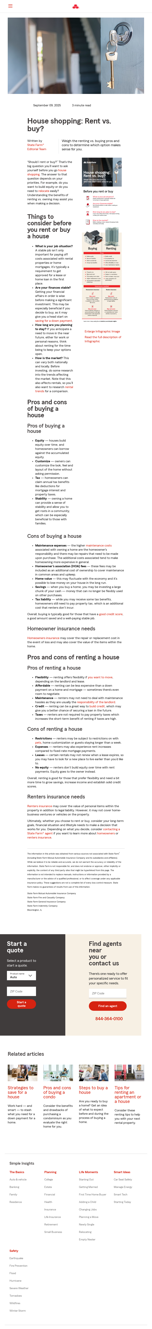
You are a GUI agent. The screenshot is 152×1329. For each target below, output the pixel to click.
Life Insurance (52, 1217)
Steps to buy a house (93, 1090)
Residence (16, 1202)
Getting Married (88, 1187)
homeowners (106, 833)
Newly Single (86, 1224)
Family (13, 1194)
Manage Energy (123, 1187)
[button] (145, 6)
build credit (97, 706)
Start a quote (21, 1004)
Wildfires (15, 1303)
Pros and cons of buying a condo (57, 1092)
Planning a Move (88, 1217)
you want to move (100, 677)
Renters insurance (39, 806)
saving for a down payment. (54, 320)
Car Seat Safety (123, 1179)
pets (38, 742)
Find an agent (107, 1006)
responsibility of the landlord (96, 702)
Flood (13, 1273)
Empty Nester (87, 1239)
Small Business (53, 1232)
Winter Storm (18, 1310)
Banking (14, 1187)
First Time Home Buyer (92, 1194)
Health (48, 1202)
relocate (43, 191)
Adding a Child (87, 1202)
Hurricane (15, 1280)
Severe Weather (19, 1288)
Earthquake (16, 1258)
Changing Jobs (88, 1209)
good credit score (111, 614)
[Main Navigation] (10, 6)
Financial (49, 1194)
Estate (48, 1187)
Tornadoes (16, 1295)
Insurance (50, 1209)
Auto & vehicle (18, 1179)
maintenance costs (99, 545)
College (48, 1179)
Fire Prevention (19, 1265)
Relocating (85, 1232)
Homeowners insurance (43, 638)
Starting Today (122, 1202)
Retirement (51, 1224)
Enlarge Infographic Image (102, 331)
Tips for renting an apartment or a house (128, 1095)
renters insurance (39, 837)
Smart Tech (120, 1194)
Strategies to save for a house (20, 1092)
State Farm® (36, 147)
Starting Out (86, 1179)
